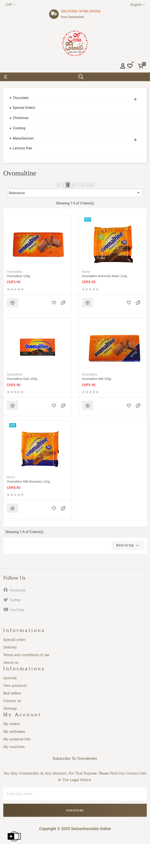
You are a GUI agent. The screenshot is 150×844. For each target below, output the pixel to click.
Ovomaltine (14, 271)
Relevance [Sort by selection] (75, 192)
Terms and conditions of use (26, 655)
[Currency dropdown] (10, 4)
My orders (11, 724)
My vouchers (13, 747)
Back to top (128, 545)
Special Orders (24, 108)
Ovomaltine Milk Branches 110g (28, 481)
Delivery (10, 647)
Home (86, 271)
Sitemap (10, 708)
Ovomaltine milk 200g (96, 379)
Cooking (19, 128)
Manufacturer (23, 138)
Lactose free (22, 148)
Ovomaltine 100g (18, 276)
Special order (14, 639)
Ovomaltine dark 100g (22, 379)
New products (14, 685)
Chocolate (20, 98)
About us (10, 662)
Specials (10, 678)
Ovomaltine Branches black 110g (104, 276)
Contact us (12, 701)
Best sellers (12, 693)
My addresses (14, 731)
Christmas (21, 118)
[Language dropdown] (137, 4)
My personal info (17, 739)
